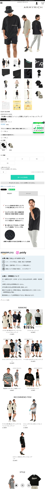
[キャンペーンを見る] (38, 127)
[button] (42, 31)
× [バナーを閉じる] (43, 122)
